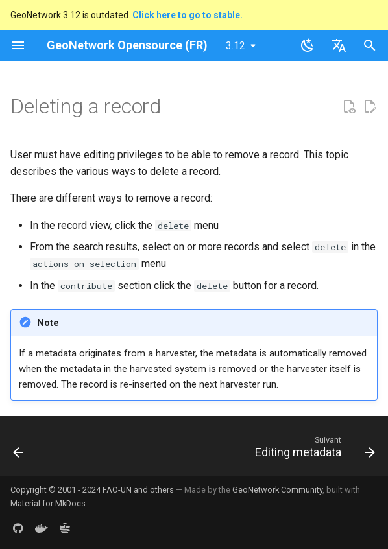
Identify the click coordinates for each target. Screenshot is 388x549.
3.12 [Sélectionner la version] (235, 46)
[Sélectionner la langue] (339, 45)
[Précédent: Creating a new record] (19, 450)
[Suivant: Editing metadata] (312, 450)
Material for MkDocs (48, 503)
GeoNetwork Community (277, 490)
